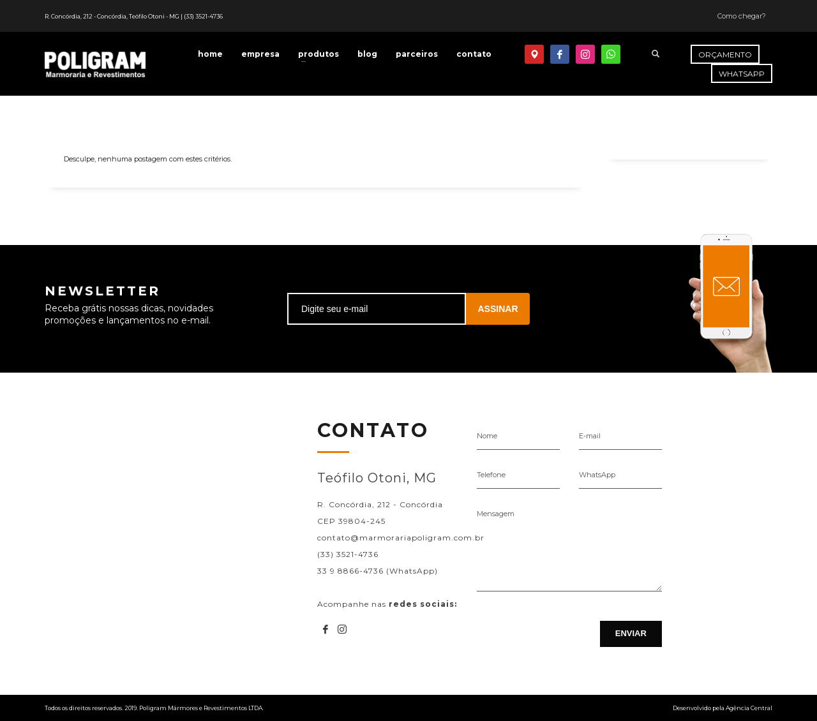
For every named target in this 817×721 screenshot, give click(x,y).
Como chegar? (741, 15)
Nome (487, 435)
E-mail (590, 435)
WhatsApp (597, 474)
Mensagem (495, 513)
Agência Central (749, 707)
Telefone (491, 474)
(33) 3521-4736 (203, 16)
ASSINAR (497, 309)
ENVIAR (631, 633)
